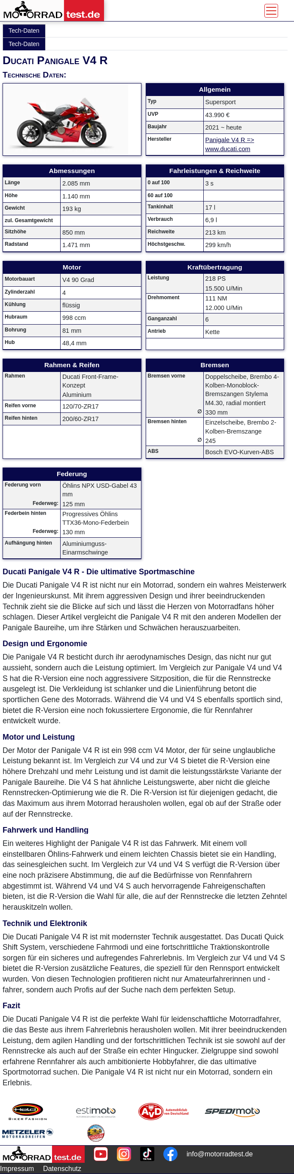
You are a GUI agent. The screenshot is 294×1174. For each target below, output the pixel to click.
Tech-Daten (24, 30)
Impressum (17, 1168)
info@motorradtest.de (220, 1154)
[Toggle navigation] (271, 11)
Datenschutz (62, 1168)
